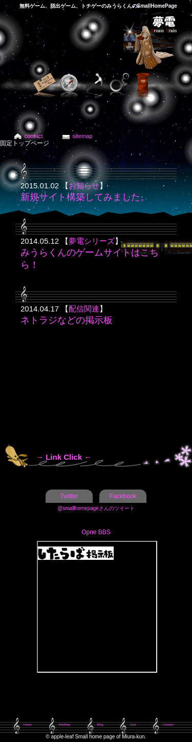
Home (28, 724)
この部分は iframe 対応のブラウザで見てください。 (97, 607)
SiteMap (64, 724)
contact (34, 136)
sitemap (83, 136)
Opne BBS (96, 532)
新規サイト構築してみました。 (85, 197)
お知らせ (84, 185)
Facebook (123, 496)
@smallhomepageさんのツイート (96, 508)
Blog (100, 724)
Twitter (69, 496)
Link (133, 724)
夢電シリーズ (92, 241)
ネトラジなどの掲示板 (66, 320)
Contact (168, 724)
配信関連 (84, 308)
